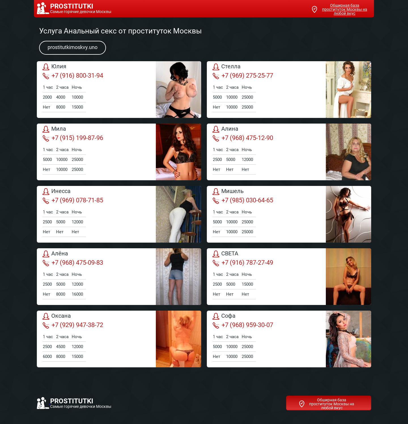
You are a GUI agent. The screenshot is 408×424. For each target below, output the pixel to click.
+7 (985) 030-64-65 (242, 200)
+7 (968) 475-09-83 (72, 262)
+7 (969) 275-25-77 (242, 75)
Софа (223, 316)
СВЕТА (225, 254)
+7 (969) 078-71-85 (72, 200)
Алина (225, 129)
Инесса (56, 191)
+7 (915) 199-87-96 (72, 138)
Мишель (228, 191)
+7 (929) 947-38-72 (72, 325)
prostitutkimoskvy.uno (72, 47)
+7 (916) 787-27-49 (242, 262)
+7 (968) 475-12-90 (242, 138)
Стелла (226, 66)
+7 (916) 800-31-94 (72, 75)
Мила (54, 129)
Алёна (55, 254)
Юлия (54, 66)
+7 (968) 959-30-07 (242, 325)
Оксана (56, 316)
